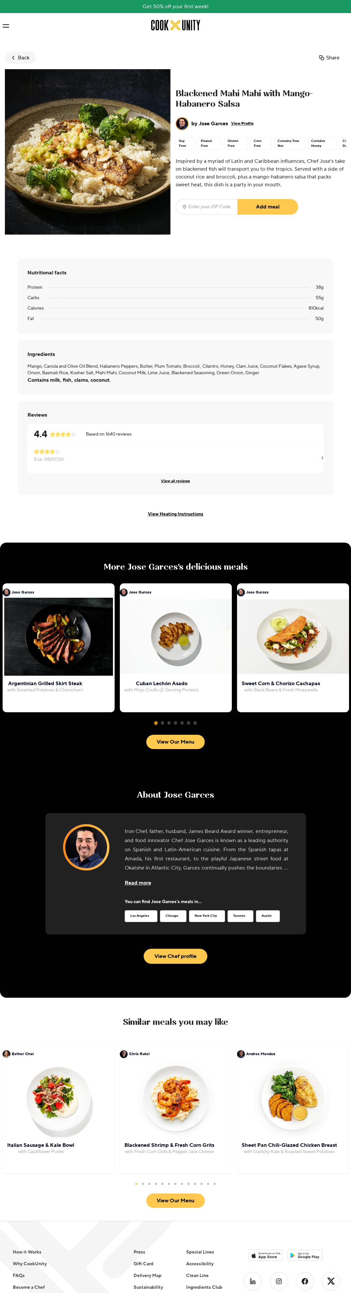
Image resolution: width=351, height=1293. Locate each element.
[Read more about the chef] (138, 883)
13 (215, 1183)
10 (195, 1183)
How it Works (27, 1252)
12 (208, 1183)
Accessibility (200, 1264)
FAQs (19, 1276)
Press (139, 1252)
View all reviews (175, 481)
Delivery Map (148, 1276)
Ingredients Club (204, 1287)
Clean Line (197, 1276)
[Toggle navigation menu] (5, 26)
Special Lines (200, 1252)
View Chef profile (175, 956)
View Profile (242, 123)
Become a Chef (29, 1287)
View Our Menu (175, 742)
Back (19, 57)
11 (202, 1183)
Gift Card (143, 1264)
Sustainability (148, 1287)
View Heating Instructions (175, 514)
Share (329, 57)
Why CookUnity (30, 1264)
